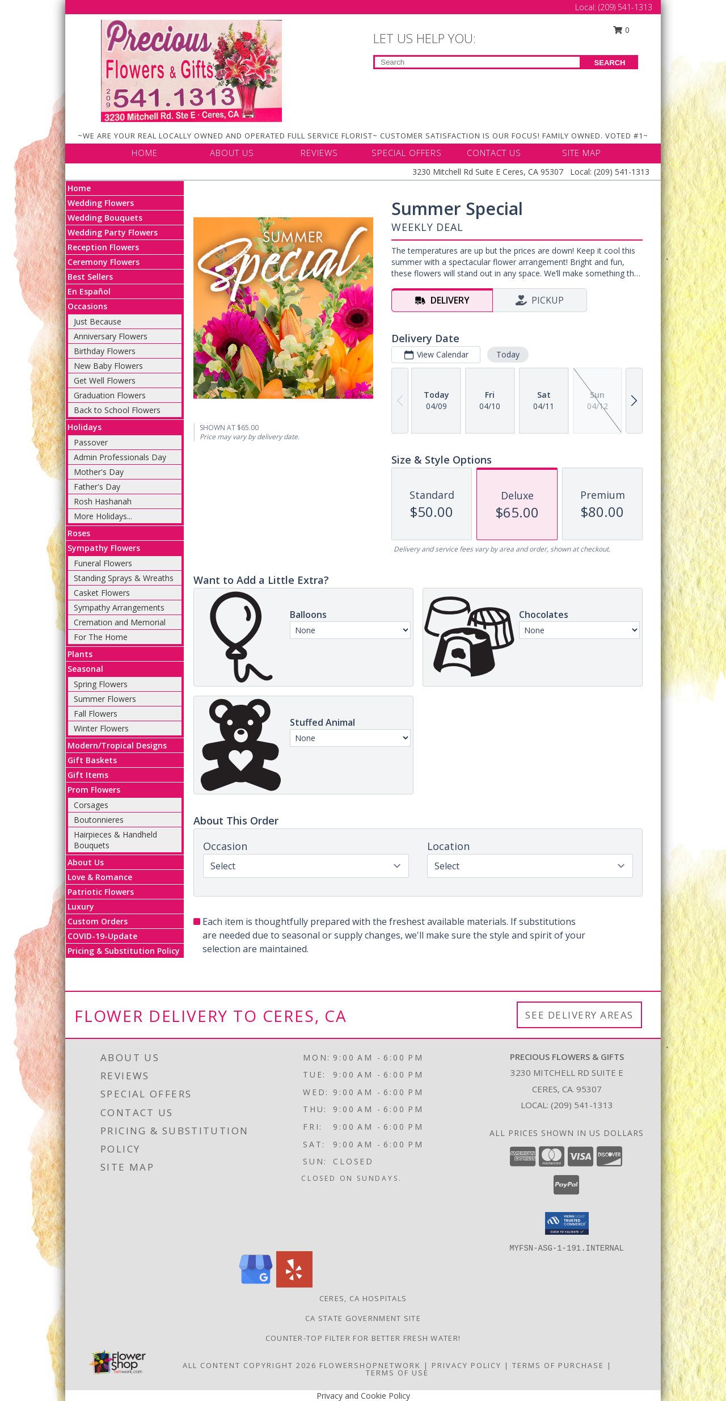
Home (79, 188)
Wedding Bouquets (104, 217)
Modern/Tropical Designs (117, 745)
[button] (567, 1223)
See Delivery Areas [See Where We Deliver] (579, 1014)
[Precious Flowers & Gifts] (191, 70)
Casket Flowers (102, 592)
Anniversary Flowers (110, 336)
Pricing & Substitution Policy (123, 950)
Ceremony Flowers (103, 261)
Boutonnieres (99, 819)
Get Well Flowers (105, 380)
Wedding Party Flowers (112, 232)
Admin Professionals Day (120, 457)
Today (508, 354)
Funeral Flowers (103, 563)
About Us (85, 862)
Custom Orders (97, 921)
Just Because (97, 321)
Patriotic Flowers (100, 891)
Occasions (87, 306)
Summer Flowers (105, 698)
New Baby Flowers (108, 365)
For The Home (101, 637)
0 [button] (621, 29)
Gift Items (87, 774)
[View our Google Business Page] (256, 1284)
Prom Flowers (93, 789)
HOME (145, 152)
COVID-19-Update (102, 936)
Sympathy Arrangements (119, 607)
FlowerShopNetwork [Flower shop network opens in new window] (370, 1365)
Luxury (80, 906)
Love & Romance (99, 877)
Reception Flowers (103, 247)
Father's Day (97, 486)
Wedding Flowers (100, 202)
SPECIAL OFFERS (407, 152)
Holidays (84, 427)
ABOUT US (232, 152)
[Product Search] (477, 62)
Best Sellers (90, 276)
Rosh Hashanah (103, 501)
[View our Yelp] (294, 1284)
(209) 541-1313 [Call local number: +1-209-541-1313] (582, 1104)
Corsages (91, 805)
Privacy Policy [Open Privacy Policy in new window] (466, 1365)
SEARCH (610, 62)
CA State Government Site (363, 1318)
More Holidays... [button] (103, 516)
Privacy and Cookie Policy (363, 1395)
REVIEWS (319, 152)
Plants (79, 654)
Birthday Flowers (105, 351)
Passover (91, 442)
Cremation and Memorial (120, 622)
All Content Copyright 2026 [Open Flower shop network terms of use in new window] (249, 1365)
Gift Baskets (92, 760)
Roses (78, 533)
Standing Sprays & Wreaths (124, 578)
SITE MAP (581, 152)
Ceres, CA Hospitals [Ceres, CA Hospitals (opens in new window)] (363, 1298)
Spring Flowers (101, 684)
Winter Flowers (101, 728)
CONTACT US (494, 152)
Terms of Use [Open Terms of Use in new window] (397, 1373)
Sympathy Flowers (103, 547)
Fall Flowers (95, 713)
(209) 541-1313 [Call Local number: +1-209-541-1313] (625, 7)
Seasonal (85, 668)
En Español (89, 291)
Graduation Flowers (110, 395)
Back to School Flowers (117, 410)
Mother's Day (99, 471)
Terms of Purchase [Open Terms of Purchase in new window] (558, 1365)
